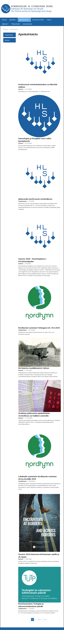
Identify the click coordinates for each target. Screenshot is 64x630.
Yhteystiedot (15, 24)
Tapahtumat (9, 35)
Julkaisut (5, 24)
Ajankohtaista (24, 20)
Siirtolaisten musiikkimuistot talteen (33, 368)
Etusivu (4, 20)
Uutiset (7, 40)
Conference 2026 (38, 20)
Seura (49, 20)
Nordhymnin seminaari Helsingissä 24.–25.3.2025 (39, 328)
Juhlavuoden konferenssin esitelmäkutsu (35, 199)
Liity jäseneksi (27, 24)
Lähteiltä (12, 20)
